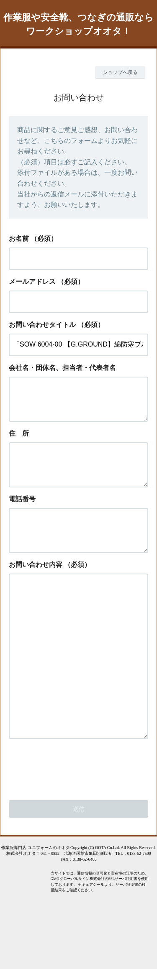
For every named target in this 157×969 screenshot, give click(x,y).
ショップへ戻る (120, 72)
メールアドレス (32, 281)
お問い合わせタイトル (42, 324)
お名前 (19, 238)
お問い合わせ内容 (35, 584)
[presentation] (72, 820)
